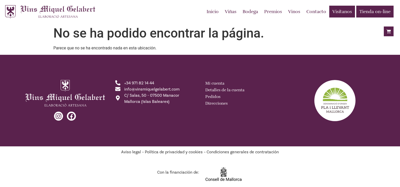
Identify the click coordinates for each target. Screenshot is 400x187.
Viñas (230, 11)
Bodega (250, 11)
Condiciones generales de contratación (243, 152)
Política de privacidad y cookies (174, 152)
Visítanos (342, 11)
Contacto (316, 11)
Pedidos (212, 96)
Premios (273, 11)
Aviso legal (131, 152)
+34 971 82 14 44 (139, 83)
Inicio (213, 11)
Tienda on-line (374, 11)
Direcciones (216, 103)
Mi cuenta (214, 83)
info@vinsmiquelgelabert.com (152, 89)
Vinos (294, 11)
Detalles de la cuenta (224, 90)
